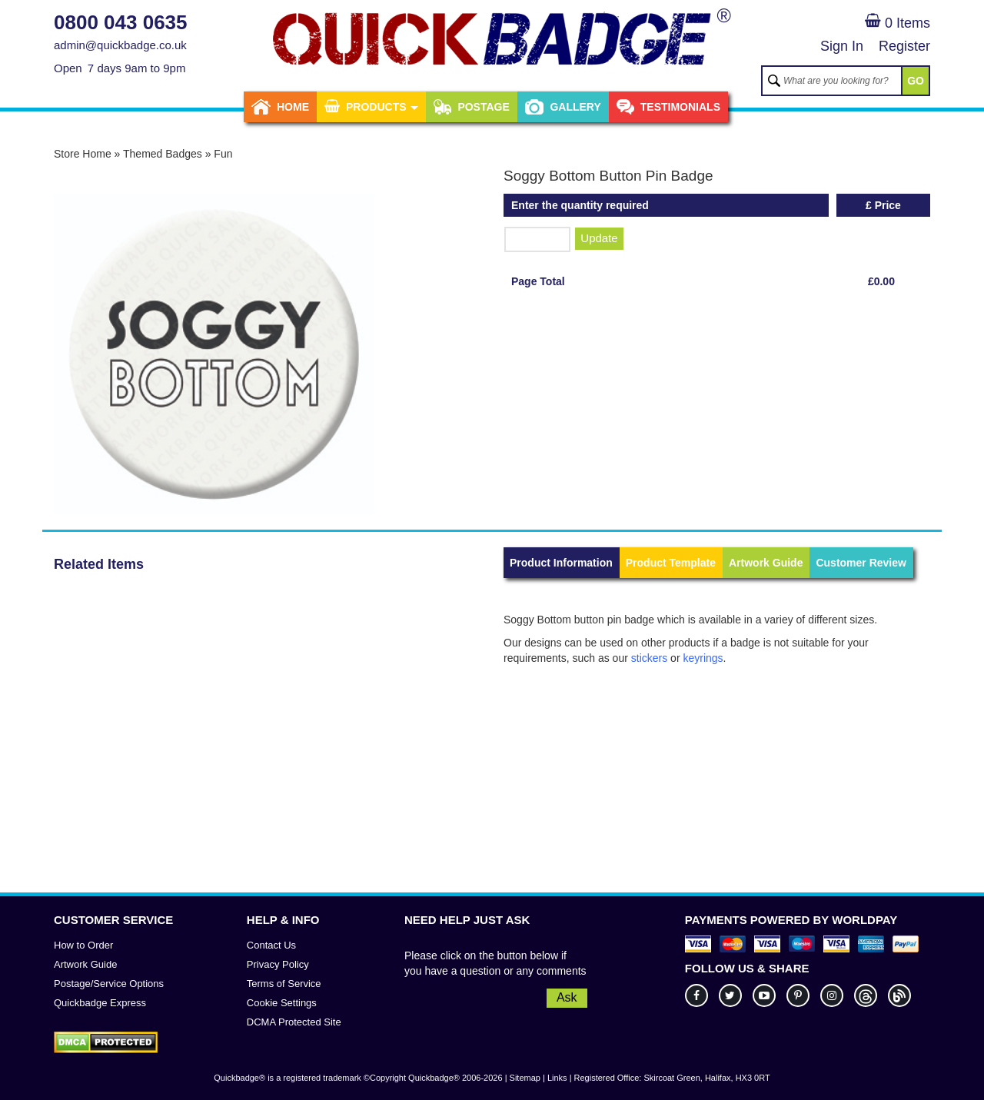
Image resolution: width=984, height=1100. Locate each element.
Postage (471, 107)
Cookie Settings (282, 1003)
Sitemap (525, 1077)
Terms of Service (284, 983)
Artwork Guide (766, 563)
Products (371, 107)
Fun (223, 154)
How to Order (83, 945)
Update (598, 237)
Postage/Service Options (109, 983)
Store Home (82, 154)
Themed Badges (162, 154)
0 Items (897, 23)
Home (280, 107)
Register (904, 46)
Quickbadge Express (100, 1003)
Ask (567, 997)
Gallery (563, 107)
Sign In (841, 46)
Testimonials (668, 107)
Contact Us (271, 945)
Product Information (561, 563)
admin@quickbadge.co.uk (120, 45)
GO (915, 81)
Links (557, 1077)
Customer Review (861, 563)
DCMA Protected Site (294, 1022)
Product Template (671, 563)
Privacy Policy (278, 964)
